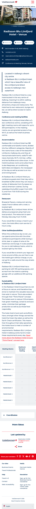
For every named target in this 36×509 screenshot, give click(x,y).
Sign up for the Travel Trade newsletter (25, 486)
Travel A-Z (5, 478)
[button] (26, 2)
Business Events (7, 467)
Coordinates (10, 415)
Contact (4, 481)
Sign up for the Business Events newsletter (25, 480)
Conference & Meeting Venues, (16, 63)
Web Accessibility (8, 484)
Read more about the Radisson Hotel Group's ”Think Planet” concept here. (17, 337)
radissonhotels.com (12, 60)
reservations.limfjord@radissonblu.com (19, 56)
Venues (29, 63)
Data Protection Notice (18, 501)
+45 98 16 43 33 (10, 52)
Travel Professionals (9, 470)
